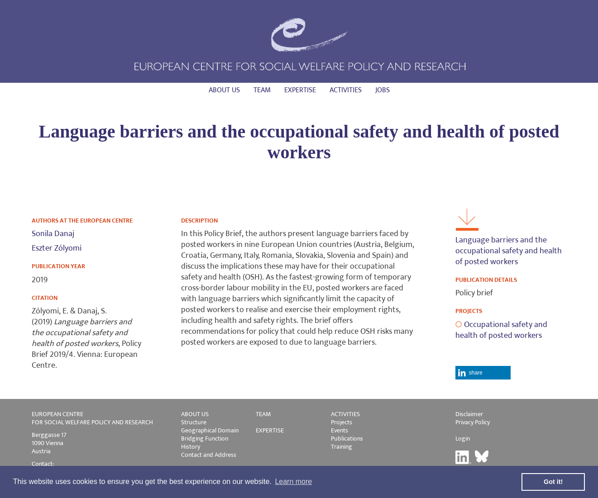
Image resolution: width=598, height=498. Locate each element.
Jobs (382, 90)
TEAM (263, 414)
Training (341, 446)
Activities (346, 90)
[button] (483, 372)
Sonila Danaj (53, 234)
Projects (341, 422)
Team (262, 90)
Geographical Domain (210, 430)
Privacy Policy (472, 422)
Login (462, 438)
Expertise (300, 90)
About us (224, 90)
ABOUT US (195, 414)
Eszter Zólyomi (56, 248)
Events (339, 430)
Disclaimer (469, 414)
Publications (347, 438)
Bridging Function (204, 438)
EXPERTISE (270, 430)
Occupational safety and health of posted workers (501, 330)
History (190, 446)
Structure (193, 422)
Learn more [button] (293, 481)
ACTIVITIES (345, 414)
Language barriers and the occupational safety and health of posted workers (508, 251)
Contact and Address (208, 455)
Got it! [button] (553, 481)
